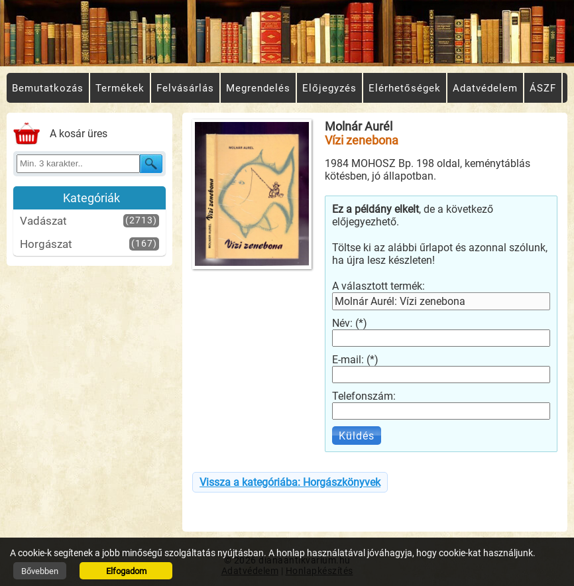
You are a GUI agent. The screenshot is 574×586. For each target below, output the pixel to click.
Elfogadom (126, 571)
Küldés (356, 436)
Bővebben (39, 571)
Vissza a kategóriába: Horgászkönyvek (290, 482)
